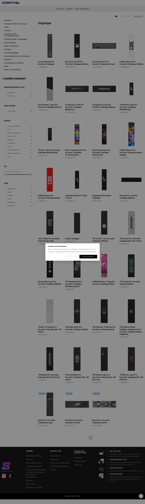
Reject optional (71, 256)
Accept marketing (88, 256)
